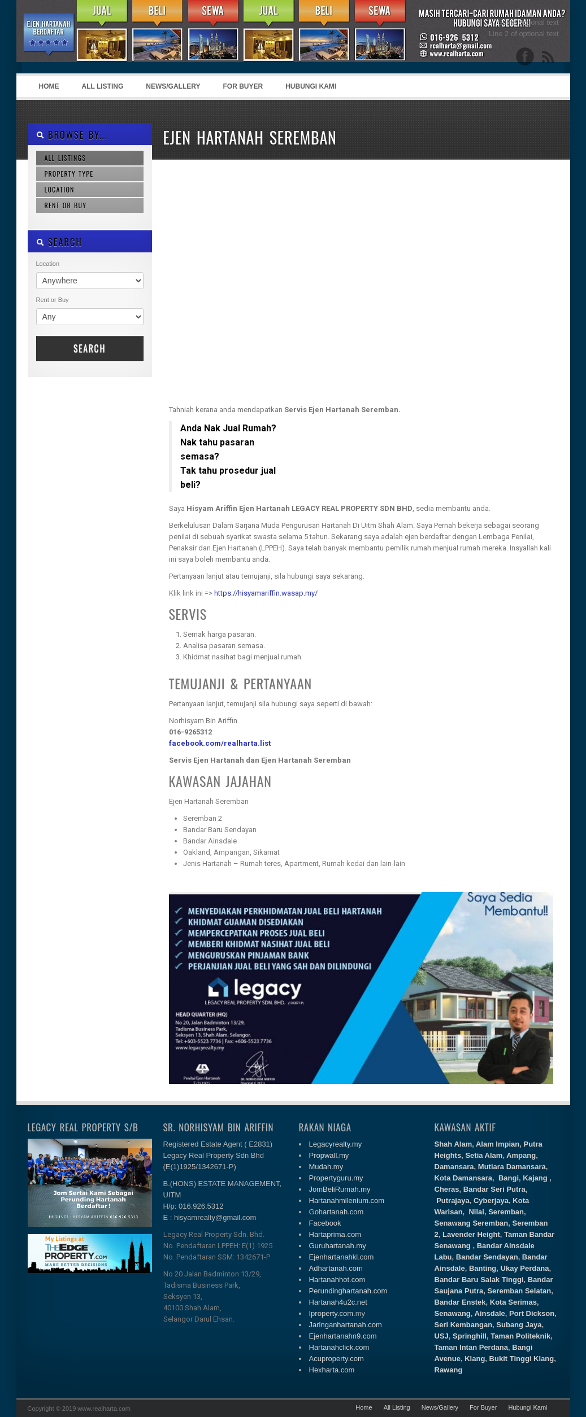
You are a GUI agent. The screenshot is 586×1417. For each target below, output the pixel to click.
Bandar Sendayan (487, 1257)
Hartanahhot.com (337, 1279)
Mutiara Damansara (512, 1166)
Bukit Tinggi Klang (521, 1358)
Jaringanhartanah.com (345, 1324)
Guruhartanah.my (337, 1245)
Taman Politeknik (520, 1336)
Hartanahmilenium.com (347, 1200)
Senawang (453, 1313)
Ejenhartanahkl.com (341, 1257)
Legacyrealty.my (335, 1144)
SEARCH (59, 242)
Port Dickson (531, 1313)
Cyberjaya (491, 1200)
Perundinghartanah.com (348, 1291)
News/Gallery (173, 86)
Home (49, 86)
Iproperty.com (331, 1313)
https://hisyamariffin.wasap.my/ (266, 593)
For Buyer (243, 86)
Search (89, 348)
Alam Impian (497, 1144)
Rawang (449, 1370)
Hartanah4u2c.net (338, 1302)
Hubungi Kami (310, 86)
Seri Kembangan (464, 1324)
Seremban (506, 1212)
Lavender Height (471, 1234)
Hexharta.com (332, 1370)
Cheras (447, 1189)
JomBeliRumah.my (340, 1189)
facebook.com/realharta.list (220, 743)
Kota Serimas (513, 1302)
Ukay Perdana (525, 1268)
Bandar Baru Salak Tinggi (479, 1279)
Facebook (325, 1223)
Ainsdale (490, 1313)
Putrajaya (453, 1200)
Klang (475, 1358)
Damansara (454, 1166)
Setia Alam (483, 1155)
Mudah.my (326, 1166)
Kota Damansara (464, 1178)
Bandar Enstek (460, 1302)
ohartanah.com (339, 1212)
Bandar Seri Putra (494, 1189)
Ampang (521, 1155)
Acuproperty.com (336, 1358)
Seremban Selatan (518, 1291)
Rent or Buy (66, 205)
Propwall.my (329, 1155)
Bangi (508, 1178)
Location (60, 189)
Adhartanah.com (336, 1268)
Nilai (476, 1212)
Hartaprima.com (335, 1234)
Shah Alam (453, 1144)
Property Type (69, 173)
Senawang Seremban (472, 1223)
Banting (482, 1268)
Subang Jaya (518, 1324)
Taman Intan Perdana (472, 1347)
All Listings (65, 158)
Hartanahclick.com (339, 1347)
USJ (442, 1336)
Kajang (535, 1178)
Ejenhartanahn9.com (343, 1336)
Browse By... (72, 135)
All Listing (103, 86)
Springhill (470, 1336)
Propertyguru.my (336, 1178)
